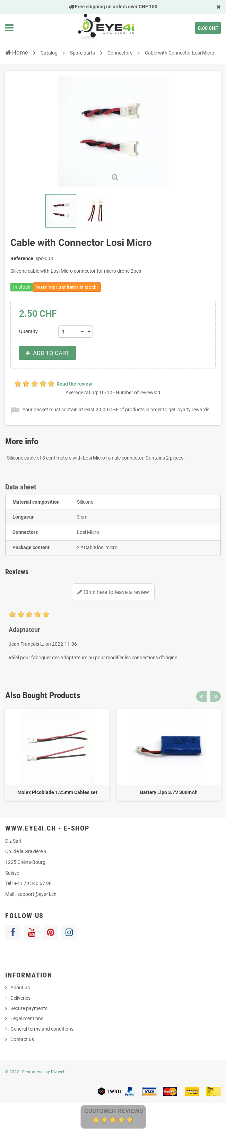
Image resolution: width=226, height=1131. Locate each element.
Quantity (28, 331)
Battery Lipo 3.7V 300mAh (169, 792)
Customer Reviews (113, 1111)
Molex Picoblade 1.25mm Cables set (57, 792)
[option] (57, 755)
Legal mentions (26, 1018)
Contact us (22, 1039)
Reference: (22, 258)
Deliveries (20, 998)
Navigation (9, 28)
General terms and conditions (41, 1029)
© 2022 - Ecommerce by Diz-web (35, 1072)
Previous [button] (201, 696)
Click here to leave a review (113, 592)
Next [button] (215, 696)
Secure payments (28, 1008)
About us (20, 987)
